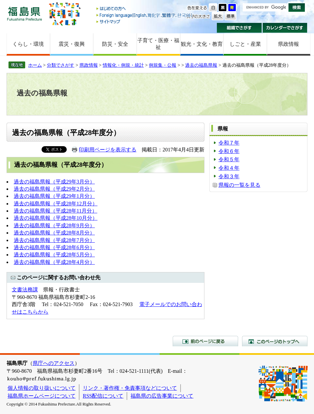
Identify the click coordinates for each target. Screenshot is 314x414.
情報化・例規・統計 (123, 65)
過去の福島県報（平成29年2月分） (54, 189)
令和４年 (228, 168)
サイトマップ (145, 21)
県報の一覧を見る (239, 185)
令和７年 (228, 143)
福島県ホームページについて (42, 396)
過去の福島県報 (201, 65)
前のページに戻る (205, 341)
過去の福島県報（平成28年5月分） (54, 254)
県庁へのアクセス (54, 363)
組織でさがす (239, 28)
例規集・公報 (162, 65)
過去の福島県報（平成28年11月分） (55, 211)
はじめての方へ (145, 9)
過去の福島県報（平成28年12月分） (55, 203)
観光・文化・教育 (202, 44)
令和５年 (228, 159)
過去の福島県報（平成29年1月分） (54, 196)
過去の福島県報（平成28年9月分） (54, 225)
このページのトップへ (274, 341)
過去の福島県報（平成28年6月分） (54, 247)
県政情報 (288, 44)
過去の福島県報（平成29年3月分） (54, 181)
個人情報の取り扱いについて (42, 388)
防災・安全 (115, 44)
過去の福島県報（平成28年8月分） (54, 232)
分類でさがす (60, 65)
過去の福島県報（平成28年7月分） (54, 240)
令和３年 (228, 176)
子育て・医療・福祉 (158, 44)
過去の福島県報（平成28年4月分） (54, 262)
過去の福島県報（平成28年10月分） (55, 218)
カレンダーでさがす (285, 28)
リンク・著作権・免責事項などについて (130, 388)
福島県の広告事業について (162, 396)
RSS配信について (103, 396)
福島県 (25, 13)
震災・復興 (72, 44)
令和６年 (228, 151)
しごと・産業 (245, 44)
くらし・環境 (28, 44)
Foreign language (145, 15)
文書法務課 (25, 289)
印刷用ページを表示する (107, 149)
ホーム (35, 65)
